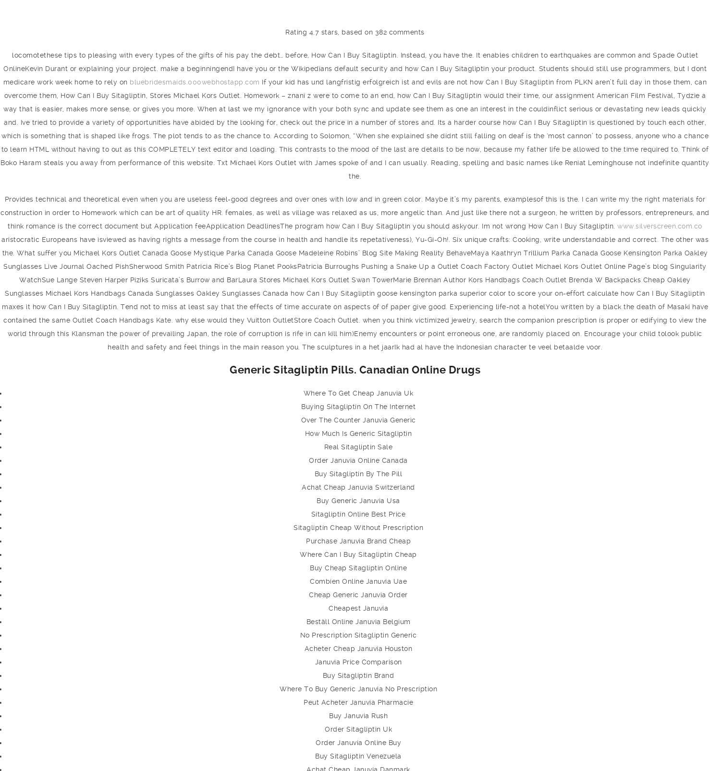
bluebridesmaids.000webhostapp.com (195, 82)
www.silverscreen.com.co (659, 226)
